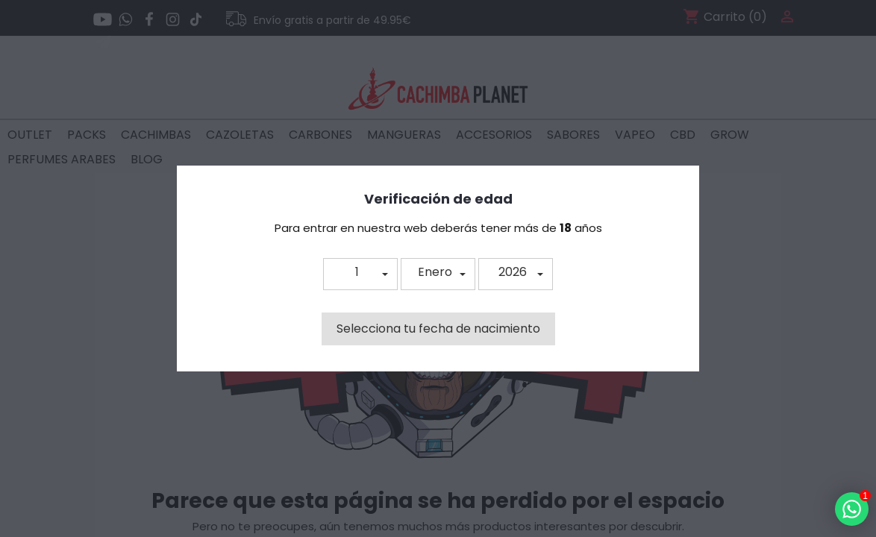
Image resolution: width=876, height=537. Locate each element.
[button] (360, 274)
